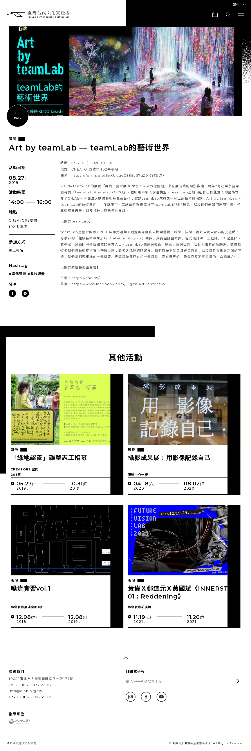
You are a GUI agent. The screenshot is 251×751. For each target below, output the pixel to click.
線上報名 (16, 256)
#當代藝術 (17, 279)
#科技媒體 (36, 279)
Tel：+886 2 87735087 (30, 685)
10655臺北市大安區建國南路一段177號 (41, 679)
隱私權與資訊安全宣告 (21, 743)
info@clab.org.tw (25, 691)
